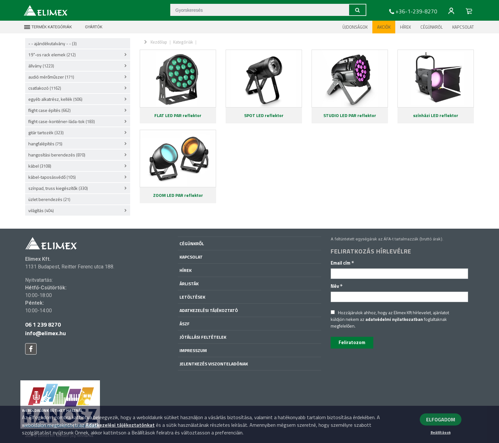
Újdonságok (355, 27)
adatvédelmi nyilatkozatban (394, 319)
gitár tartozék (46, 132)
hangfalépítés (45, 143)
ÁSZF (184, 323)
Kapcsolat (463, 27)
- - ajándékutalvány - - (52, 43)
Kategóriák (183, 42)
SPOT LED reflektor (264, 115)
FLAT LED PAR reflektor (177, 115)
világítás (41, 210)
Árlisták (189, 283)
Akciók (383, 27)
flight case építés (49, 110)
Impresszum (193, 350)
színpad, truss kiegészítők (58, 188)
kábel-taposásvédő (52, 177)
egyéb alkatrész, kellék (55, 99)
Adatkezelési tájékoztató (208, 310)
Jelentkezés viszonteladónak (213, 363)
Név (337, 286)
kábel (39, 166)
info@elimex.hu (45, 333)
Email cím (342, 262)
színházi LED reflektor (435, 115)
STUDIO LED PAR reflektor (349, 115)
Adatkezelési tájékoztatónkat (120, 425)
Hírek (405, 27)
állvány (41, 65)
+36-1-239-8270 (412, 11)
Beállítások (441, 432)
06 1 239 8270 (43, 324)
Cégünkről (431, 27)
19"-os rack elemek (52, 54)
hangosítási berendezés (56, 154)
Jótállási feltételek (202, 337)
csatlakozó (44, 88)
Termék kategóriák (48, 27)
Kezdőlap (159, 42)
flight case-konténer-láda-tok (61, 121)
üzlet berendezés (49, 199)
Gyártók (89, 27)
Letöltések (192, 297)
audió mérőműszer (51, 76)
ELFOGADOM (440, 419)
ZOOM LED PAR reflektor (178, 195)
